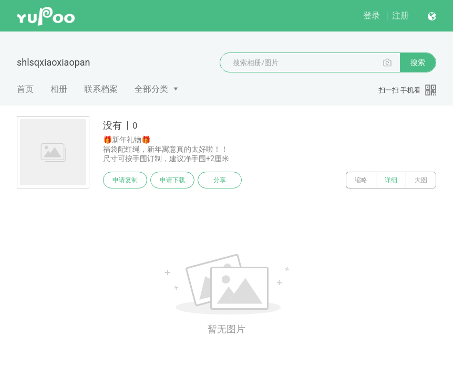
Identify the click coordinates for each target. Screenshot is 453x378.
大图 (421, 180)
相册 (58, 89)
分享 (219, 180)
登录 (371, 15)
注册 (400, 15)
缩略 (361, 180)
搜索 (417, 62)
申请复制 (125, 180)
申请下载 (172, 180)
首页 (25, 89)
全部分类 (151, 89)
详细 (391, 180)
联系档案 (101, 89)
